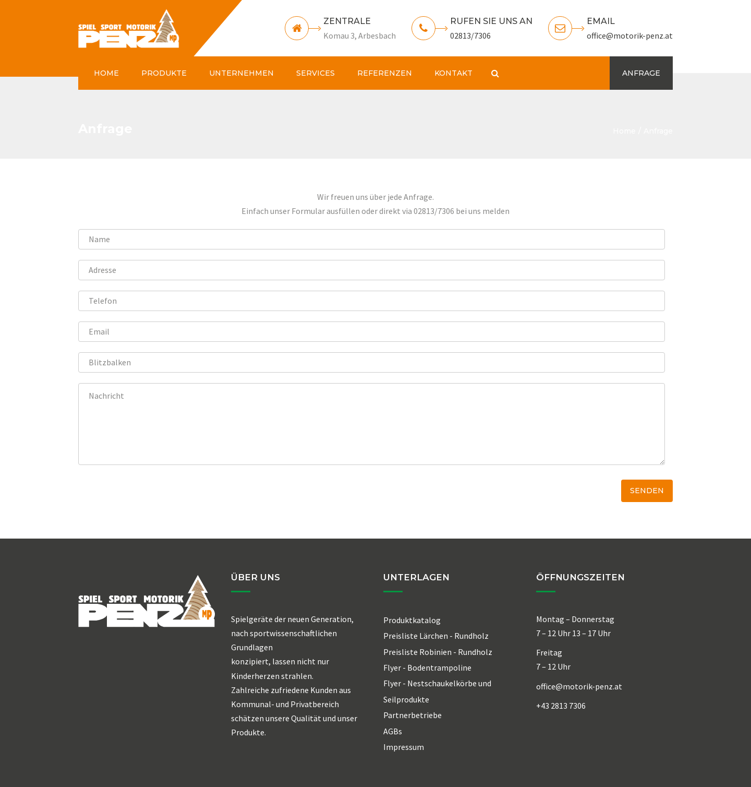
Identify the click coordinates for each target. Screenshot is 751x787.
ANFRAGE (641, 73)
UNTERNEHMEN (241, 73)
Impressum (403, 747)
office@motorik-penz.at (630, 35)
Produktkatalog (412, 620)
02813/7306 (470, 35)
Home (624, 131)
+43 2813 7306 (561, 705)
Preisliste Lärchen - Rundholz (436, 635)
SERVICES (315, 73)
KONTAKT (453, 73)
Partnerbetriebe (412, 715)
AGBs (392, 731)
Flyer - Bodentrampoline (427, 667)
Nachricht (371, 424)
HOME (106, 73)
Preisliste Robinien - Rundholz (437, 652)
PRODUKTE (164, 73)
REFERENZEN (384, 73)
